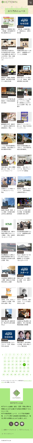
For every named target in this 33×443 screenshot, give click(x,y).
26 (20, 364)
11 (16, 358)
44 (7, 374)
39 (16, 371)
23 (9, 364)
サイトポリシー (9, 433)
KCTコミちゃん (24, 429)
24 (12, 364)
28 (28, 364)
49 (27, 374)
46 (15, 374)
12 (20, 358)
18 (16, 361)
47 (19, 374)
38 (12, 371)
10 (12, 358)
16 (9, 361)
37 (9, 371)
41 (24, 371)
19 (20, 361)
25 (16, 364)
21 (28, 361)
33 (20, 368)
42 (28, 371)
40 (20, 371)
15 (5, 361)
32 (16, 368)
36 (5, 371)
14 (28, 358)
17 (12, 361)
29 (5, 368)
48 (23, 374)
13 (24, 358)
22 (5, 364)
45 (11, 374)
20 (24, 361)
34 (24, 368)
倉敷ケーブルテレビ (10, 429)
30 (9, 368)
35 (28, 368)
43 (3, 374)
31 (12, 368)
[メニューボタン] (30, 2)
